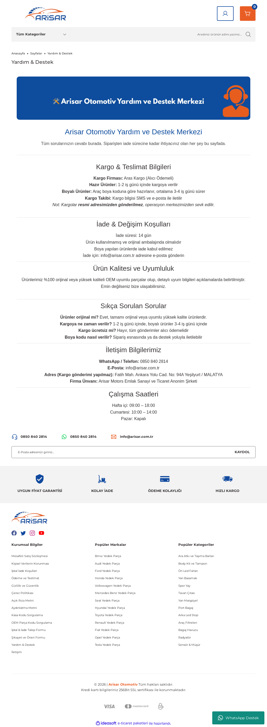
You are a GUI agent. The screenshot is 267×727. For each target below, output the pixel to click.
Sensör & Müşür (189, 645)
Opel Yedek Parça (107, 637)
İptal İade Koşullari (24, 571)
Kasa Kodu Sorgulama (27, 615)
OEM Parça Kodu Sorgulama (31, 622)
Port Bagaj (185, 608)
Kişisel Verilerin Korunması (30, 563)
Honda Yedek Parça (109, 578)
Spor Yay (184, 585)
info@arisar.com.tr (118, 255)
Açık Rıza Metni (22, 600)
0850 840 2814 (154, 361)
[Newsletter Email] (133, 452)
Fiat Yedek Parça (106, 630)
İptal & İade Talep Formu (28, 630)
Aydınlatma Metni (24, 608)
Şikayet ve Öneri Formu (28, 637)
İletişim (16, 652)
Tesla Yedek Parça (107, 645)
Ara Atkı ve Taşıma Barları (196, 556)
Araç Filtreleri (187, 622)
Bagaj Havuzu (188, 630)
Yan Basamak (187, 578)
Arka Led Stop (188, 615)
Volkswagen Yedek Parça (113, 585)
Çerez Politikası (22, 593)
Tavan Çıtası (186, 593)
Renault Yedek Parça (109, 622)
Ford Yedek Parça (107, 571)
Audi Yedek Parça (107, 563)
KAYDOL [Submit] (242, 452)
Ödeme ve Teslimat (25, 578)
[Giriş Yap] (225, 13)
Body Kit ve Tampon (192, 563)
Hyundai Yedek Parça (110, 608)
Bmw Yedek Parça (108, 556)
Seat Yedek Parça (107, 600)
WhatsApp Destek (238, 718)
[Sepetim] (248, 13)
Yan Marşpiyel (188, 600)
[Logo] (46, 14)
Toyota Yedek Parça (108, 615)
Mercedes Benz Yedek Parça (115, 593)
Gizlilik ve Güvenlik (25, 585)
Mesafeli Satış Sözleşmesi (29, 556)
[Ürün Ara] (163, 34)
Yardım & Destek (23, 645)
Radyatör (184, 637)
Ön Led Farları (188, 571)
